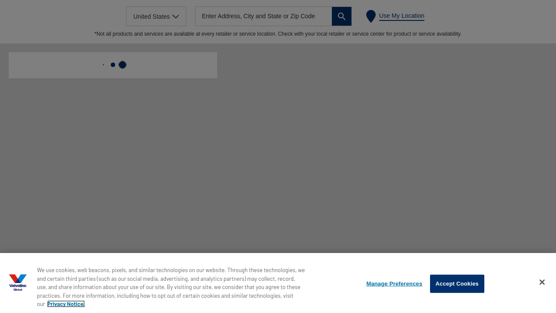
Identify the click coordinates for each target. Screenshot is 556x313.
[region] (278, 283)
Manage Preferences (394, 283)
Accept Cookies (457, 283)
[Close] (542, 282)
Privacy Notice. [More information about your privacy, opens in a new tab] (66, 303)
